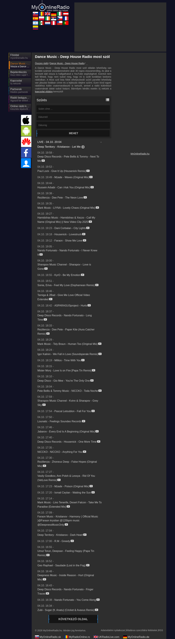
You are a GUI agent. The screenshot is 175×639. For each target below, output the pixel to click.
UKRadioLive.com (106, 636)
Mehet (73, 133)
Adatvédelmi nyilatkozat (113, 630)
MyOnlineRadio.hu (140, 153)
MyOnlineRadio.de (136, 636)
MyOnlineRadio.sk (48, 636)
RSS (160, 630)
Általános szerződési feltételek (141, 630)
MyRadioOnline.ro (77, 636)
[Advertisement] (120, 27)
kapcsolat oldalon (44, 91)
